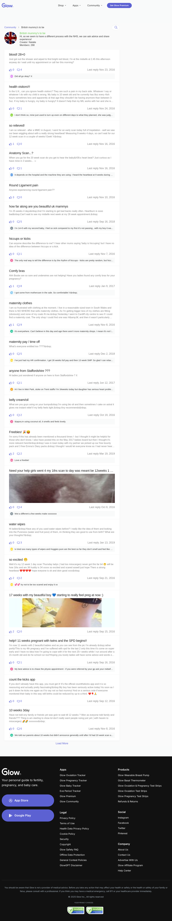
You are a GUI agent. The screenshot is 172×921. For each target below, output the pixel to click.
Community (10, 27)
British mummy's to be (32, 27)
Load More (62, 743)
